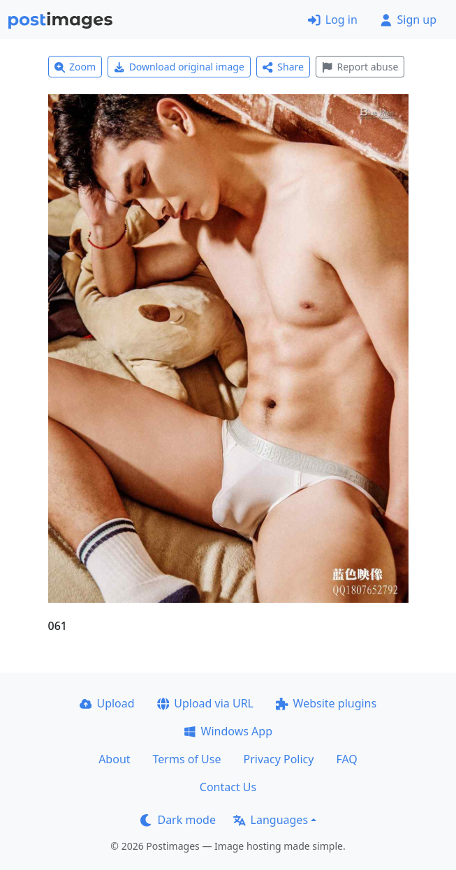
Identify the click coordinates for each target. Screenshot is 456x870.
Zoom (75, 66)
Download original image (179, 66)
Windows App (228, 731)
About (114, 759)
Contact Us (228, 787)
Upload (107, 703)
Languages (270, 819)
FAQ (346, 759)
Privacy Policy (278, 759)
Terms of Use (187, 759)
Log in (333, 19)
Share (283, 66)
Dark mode (178, 819)
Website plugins (326, 703)
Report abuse (360, 66)
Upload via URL (205, 703)
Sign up (408, 19)
